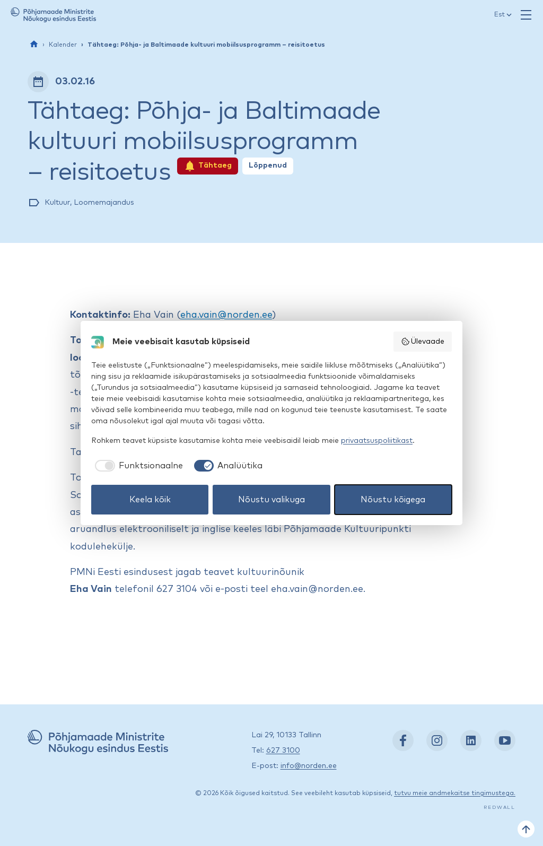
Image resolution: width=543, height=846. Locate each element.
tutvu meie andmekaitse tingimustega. (454, 793)
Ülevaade (423, 341)
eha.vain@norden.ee (226, 315)
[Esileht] (34, 44)
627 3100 (283, 750)
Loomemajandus (104, 202)
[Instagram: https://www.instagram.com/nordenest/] (437, 740)
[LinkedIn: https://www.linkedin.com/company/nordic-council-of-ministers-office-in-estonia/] (470, 740)
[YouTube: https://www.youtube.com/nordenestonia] (504, 740)
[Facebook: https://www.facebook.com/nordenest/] (403, 740)
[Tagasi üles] (526, 829)
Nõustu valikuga (271, 499)
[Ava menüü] (526, 14)
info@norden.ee (309, 766)
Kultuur (57, 202)
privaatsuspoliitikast (377, 440)
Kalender (63, 45)
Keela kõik (150, 499)
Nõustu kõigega (393, 499)
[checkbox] (137, 465)
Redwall (499, 807)
